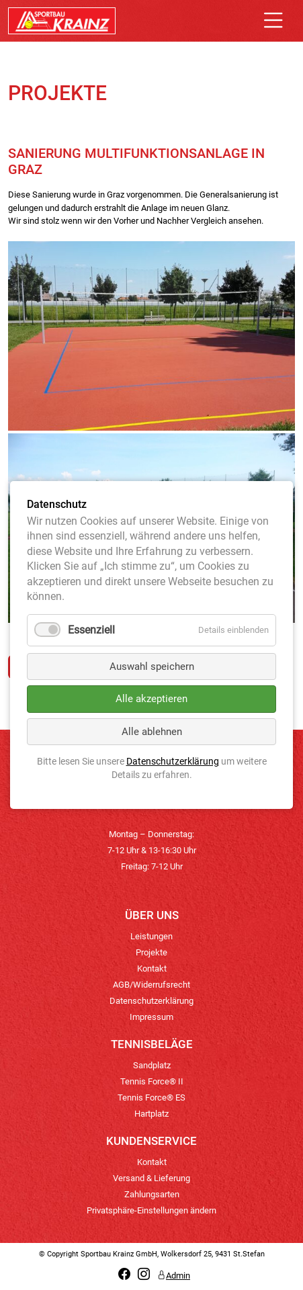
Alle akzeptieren (151, 699)
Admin (173, 1276)
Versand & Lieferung (151, 1178)
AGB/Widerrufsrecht (151, 985)
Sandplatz (152, 1065)
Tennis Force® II (151, 1081)
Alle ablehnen (152, 731)
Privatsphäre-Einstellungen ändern (151, 1210)
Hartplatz (151, 1114)
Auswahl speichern (152, 666)
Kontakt (152, 968)
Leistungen (151, 936)
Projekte (151, 952)
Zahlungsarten (151, 1194)
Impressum (151, 1017)
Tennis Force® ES (151, 1097)
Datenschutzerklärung (151, 1001)
